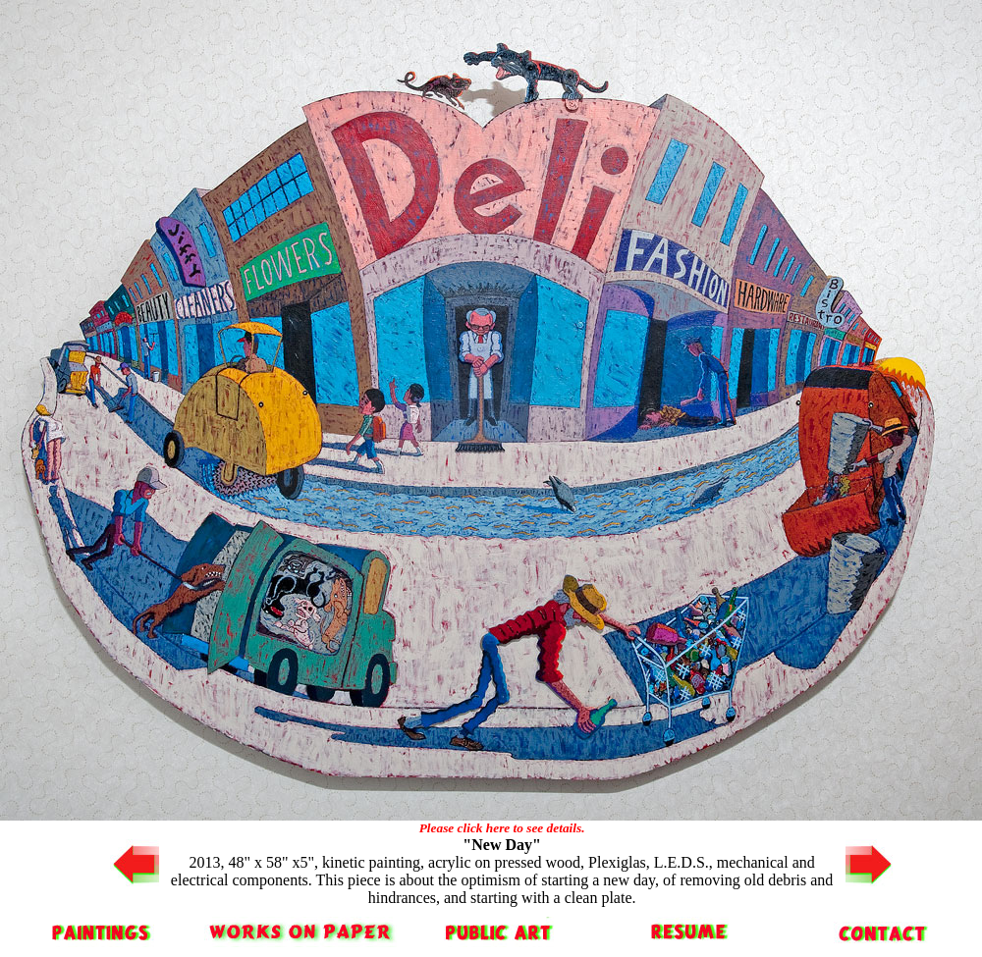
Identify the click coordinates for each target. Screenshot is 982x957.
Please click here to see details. (502, 828)
